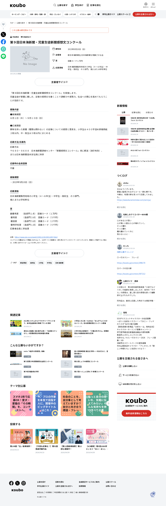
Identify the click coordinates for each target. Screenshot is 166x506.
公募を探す (21, 23)
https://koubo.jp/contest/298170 (131, 263)
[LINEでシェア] (3, 56)
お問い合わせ (111, 486)
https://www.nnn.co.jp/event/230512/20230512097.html (36, 237)
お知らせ (149, 112)
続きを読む (121, 207)
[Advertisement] (59, 288)
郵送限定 (23, 263)
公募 (123, 112)
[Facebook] (11, 483)
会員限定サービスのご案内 (89, 482)
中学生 (49, 263)
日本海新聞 (59, 263)
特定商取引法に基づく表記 (63, 492)
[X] (17, 483)
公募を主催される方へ (64, 486)
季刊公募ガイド (43, 486)
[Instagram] (23, 483)
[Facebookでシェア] (3, 41)
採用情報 (82, 486)
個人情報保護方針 (81, 492)
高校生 (32, 263)
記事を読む (136, 112)
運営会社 (40, 492)
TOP (11, 23)
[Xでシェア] (3, 34)
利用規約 (49, 492)
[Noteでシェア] (3, 49)
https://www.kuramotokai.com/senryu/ (134, 200)
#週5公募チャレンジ (125, 252)
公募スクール (111, 482)
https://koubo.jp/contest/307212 (131, 273)
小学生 (41, 263)
